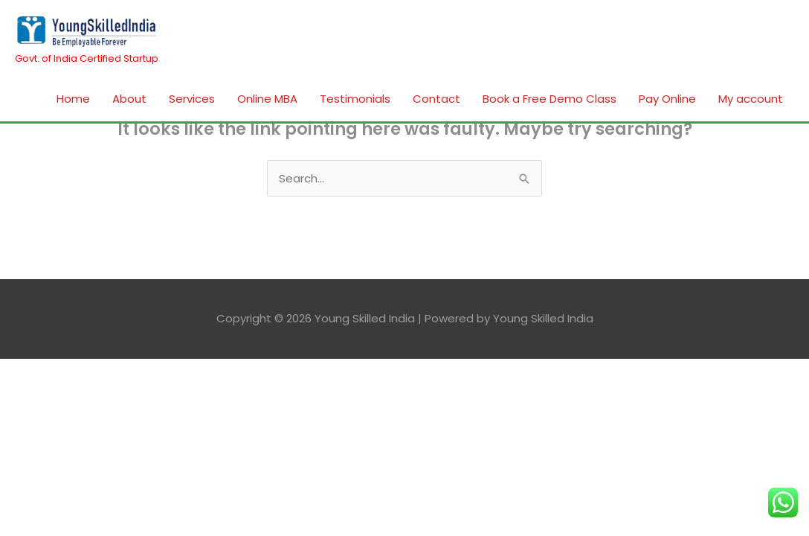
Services (192, 98)
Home (73, 98)
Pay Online (667, 98)
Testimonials (355, 98)
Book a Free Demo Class (549, 98)
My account (750, 98)
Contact (436, 98)
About (129, 98)
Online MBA (267, 98)
